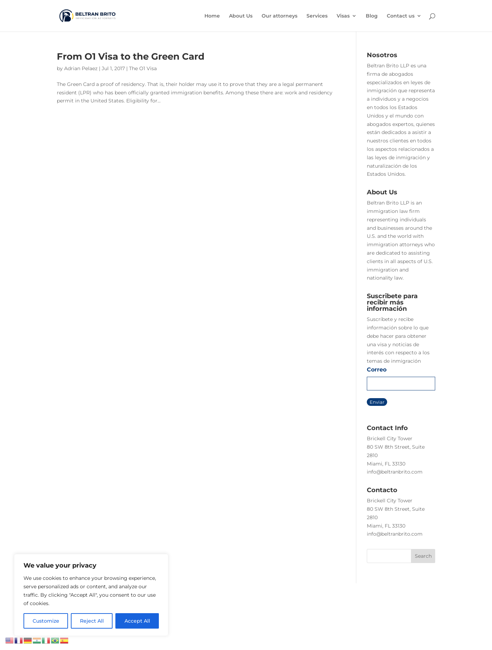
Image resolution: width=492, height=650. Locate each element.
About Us (240, 16)
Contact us (401, 16)
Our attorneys (279, 16)
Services (317, 16)
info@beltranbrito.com (395, 472)
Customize (46, 621)
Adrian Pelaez (80, 68)
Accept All (137, 621)
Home (212, 16)
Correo (376, 369)
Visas (343, 16)
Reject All (92, 621)
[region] (91, 595)
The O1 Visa (143, 68)
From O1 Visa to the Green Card (130, 56)
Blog (372, 16)
